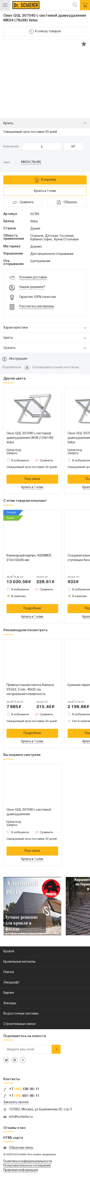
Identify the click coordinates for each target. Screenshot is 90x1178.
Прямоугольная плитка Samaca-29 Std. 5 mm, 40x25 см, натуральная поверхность (31, 690)
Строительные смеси (19, 1024)
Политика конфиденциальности (27, 1161)
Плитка (8, 972)
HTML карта (13, 1138)
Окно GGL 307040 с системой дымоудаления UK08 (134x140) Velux (30, 438)
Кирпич (8, 993)
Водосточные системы (20, 1013)
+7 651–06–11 (21, 1096)
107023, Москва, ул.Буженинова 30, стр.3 (40, 1109)
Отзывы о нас (14, 1128)
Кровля (8, 951)
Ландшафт (11, 982)
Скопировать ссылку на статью (55, 367)
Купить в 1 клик (45, 191)
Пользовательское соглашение (27, 1165)
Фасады (9, 1003)
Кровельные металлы (19, 961)
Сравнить (46, 460)
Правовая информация (20, 1170)
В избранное (20, 460)
